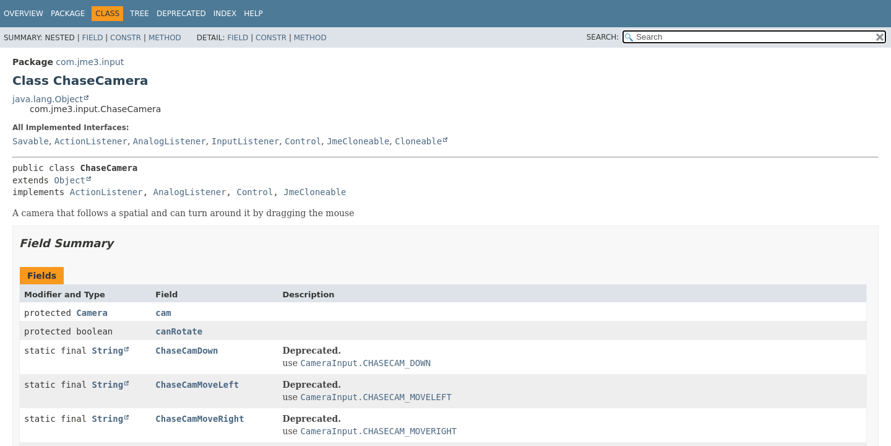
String (108, 351)
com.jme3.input (90, 62)
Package (68, 13)
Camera (92, 313)
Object (69, 180)
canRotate (178, 331)
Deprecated (181, 13)
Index (225, 13)
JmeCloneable (358, 141)
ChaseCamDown (186, 351)
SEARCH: (603, 37)
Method (164, 37)
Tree (139, 13)
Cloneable (418, 141)
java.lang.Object (47, 99)
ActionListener (90, 141)
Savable (30, 141)
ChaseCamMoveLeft (197, 385)
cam (163, 313)
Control (303, 141)
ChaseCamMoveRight (199, 419)
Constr (125, 37)
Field (92, 37)
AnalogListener (169, 141)
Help (253, 13)
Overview (23, 13)
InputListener (246, 141)
